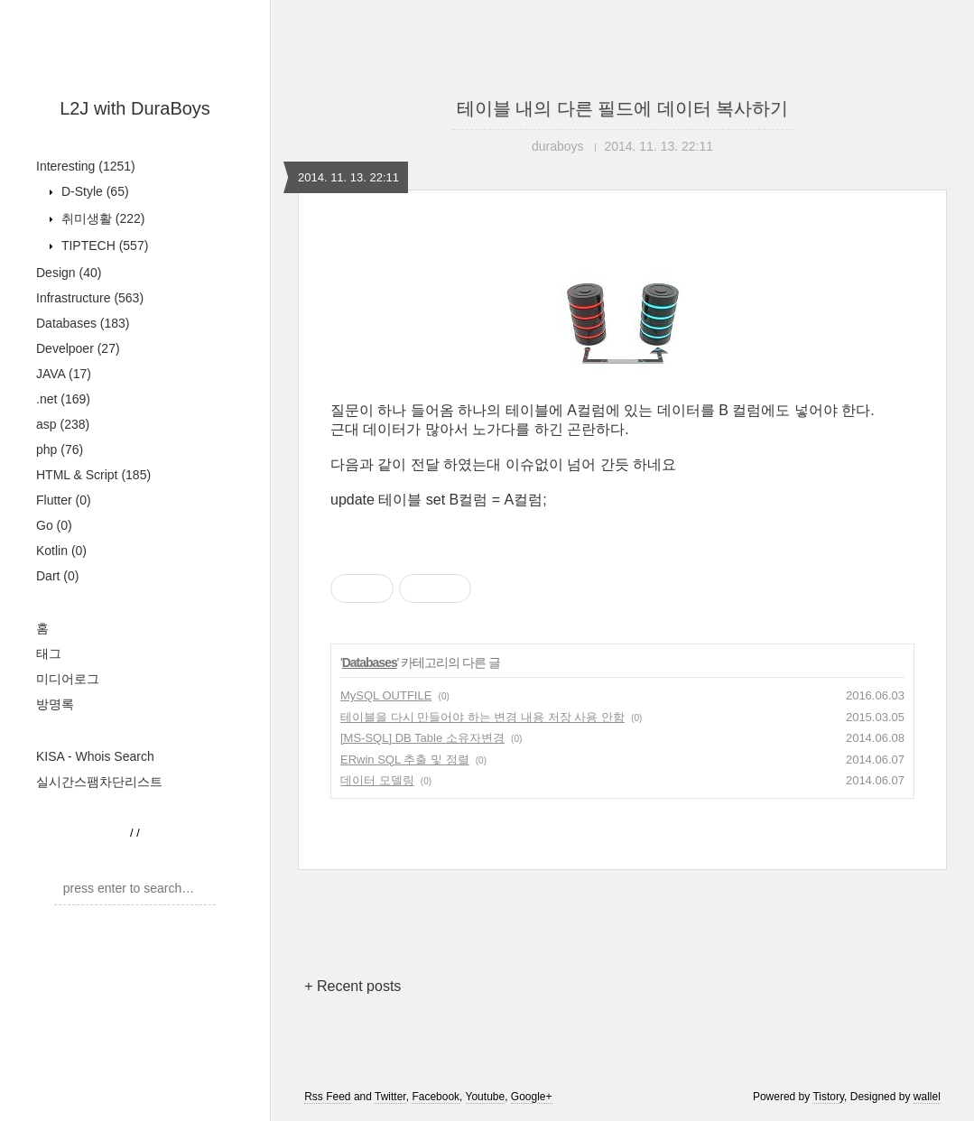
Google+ (531, 1096)
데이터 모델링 (377, 780)
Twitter (390, 1096)
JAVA (63, 373)
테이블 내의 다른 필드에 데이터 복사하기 (623, 108)
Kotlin (61, 550)
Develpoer (78, 348)
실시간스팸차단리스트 (99, 781)
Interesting (85, 166)
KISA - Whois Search (95, 756)
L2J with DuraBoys (135, 108)
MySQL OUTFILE (385, 695)
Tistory (828, 1096)
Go (54, 525)
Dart (57, 576)
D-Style (93, 191)
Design (68, 272)
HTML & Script (93, 475)
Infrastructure (90, 298)
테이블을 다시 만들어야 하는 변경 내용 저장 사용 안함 (482, 717)
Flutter (63, 500)
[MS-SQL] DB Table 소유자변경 (422, 738)
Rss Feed (327, 1096)
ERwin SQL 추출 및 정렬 (404, 759)
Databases (83, 323)
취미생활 (101, 218)
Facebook (435, 1096)
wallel (927, 1096)
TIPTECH (103, 245)
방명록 (55, 704)
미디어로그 (67, 679)
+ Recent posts (352, 986)
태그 (48, 653)
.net (63, 399)
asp (62, 424)
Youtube (486, 1096)
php (59, 449)
